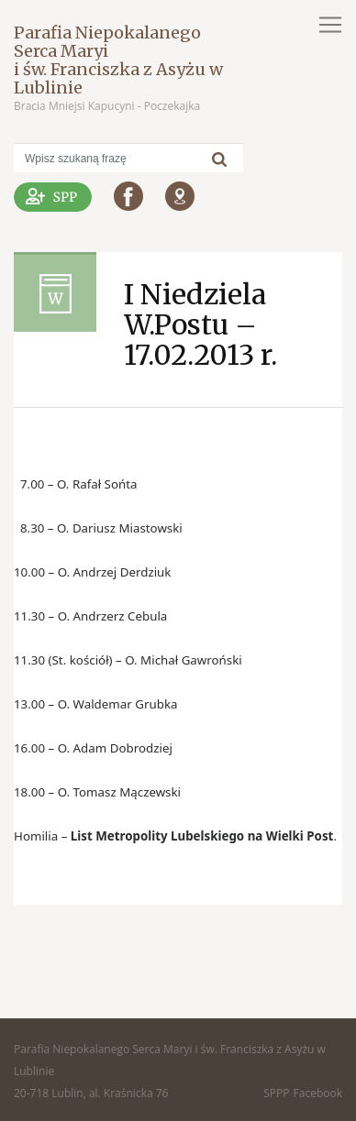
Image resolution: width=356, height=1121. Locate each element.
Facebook (318, 1093)
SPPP (276, 1093)
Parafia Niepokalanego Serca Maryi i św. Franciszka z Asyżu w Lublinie (118, 60)
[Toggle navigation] (330, 24)
